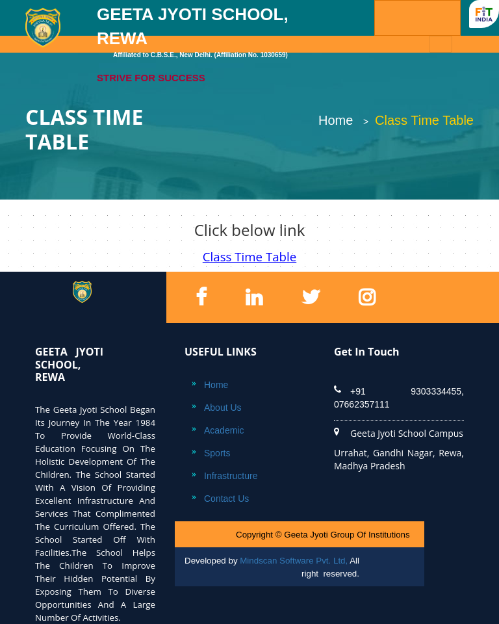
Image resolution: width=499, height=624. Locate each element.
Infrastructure (230, 476)
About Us (223, 407)
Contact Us (226, 498)
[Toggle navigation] (440, 44)
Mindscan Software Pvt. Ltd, (294, 561)
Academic (224, 430)
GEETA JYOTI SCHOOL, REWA (202, 44)
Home (335, 120)
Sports (217, 453)
